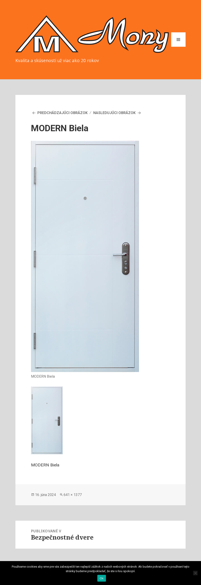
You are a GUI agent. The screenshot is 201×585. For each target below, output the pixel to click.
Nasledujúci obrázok (114, 113)
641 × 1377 (73, 495)
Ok (101, 578)
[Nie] (195, 573)
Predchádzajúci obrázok (62, 113)
